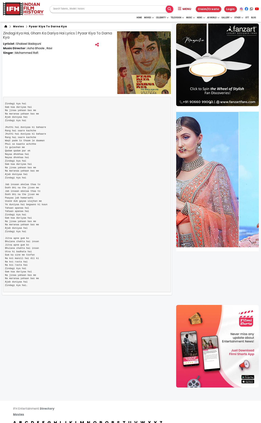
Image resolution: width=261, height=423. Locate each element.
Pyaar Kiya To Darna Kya (47, 26)
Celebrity (162, 17)
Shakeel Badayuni (28, 44)
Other (238, 17)
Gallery (226, 17)
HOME (139, 17)
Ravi (49, 48)
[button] (184, 9)
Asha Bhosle (36, 48)
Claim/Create (208, 9)
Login (230, 9)
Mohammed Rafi (26, 53)
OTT (247, 17)
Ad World (213, 17)
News (201, 17)
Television (177, 17)
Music (190, 17)
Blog (253, 17)
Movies (149, 17)
